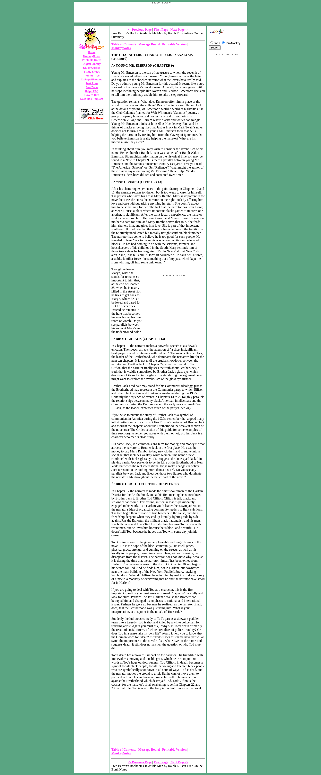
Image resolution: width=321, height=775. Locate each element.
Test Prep (92, 83)
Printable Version (174, 44)
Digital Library (92, 63)
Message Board (149, 44)
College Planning (91, 79)
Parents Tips (92, 75)
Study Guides (91, 67)
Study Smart (92, 71)
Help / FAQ (91, 91)
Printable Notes (91, 60)
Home (91, 52)
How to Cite (91, 95)
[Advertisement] (160, 24)
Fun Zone (92, 87)
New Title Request (91, 98)
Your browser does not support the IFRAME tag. (160, 13)
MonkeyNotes (92, 56)
